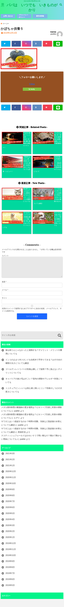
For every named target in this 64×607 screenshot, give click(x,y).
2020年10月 (10, 435)
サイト (4, 249)
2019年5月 (10, 536)
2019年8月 (10, 518)
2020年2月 (10, 482)
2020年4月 (10, 471)
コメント (5, 207)
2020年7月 (10, 453)
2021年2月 (10, 411)
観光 (7, 582)
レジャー (9, 559)
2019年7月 (10, 524)
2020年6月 (10, 459)
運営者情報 (40, 16)
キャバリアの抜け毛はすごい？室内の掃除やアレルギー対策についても (33, 332)
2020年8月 (10, 447)
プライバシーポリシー (23, 16)
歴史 (7, 576)
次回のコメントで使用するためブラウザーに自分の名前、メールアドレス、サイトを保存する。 (32, 261)
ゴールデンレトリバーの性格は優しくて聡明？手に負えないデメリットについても (33, 322)
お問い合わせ (8, 16)
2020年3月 (10, 477)
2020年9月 (10, 441)
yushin (53, 34)
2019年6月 (10, 530)
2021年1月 (10, 417)
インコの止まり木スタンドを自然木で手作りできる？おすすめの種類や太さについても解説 (33, 313)
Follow (32, 84)
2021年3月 (10, 405)
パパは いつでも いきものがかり (32, 7)
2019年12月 (10, 495)
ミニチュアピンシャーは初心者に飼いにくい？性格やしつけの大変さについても (33, 341)
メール (5, 241)
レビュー (9, 565)
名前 (4, 233)
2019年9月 (10, 512)
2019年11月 (10, 501)
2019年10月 (10, 506)
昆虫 (7, 571)
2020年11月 (10, 429)
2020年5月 (10, 465)
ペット (8, 553)
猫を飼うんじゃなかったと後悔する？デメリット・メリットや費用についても (33, 303)
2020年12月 (10, 423)
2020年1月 (10, 488)
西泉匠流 (22, 383)
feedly (32, 89)
